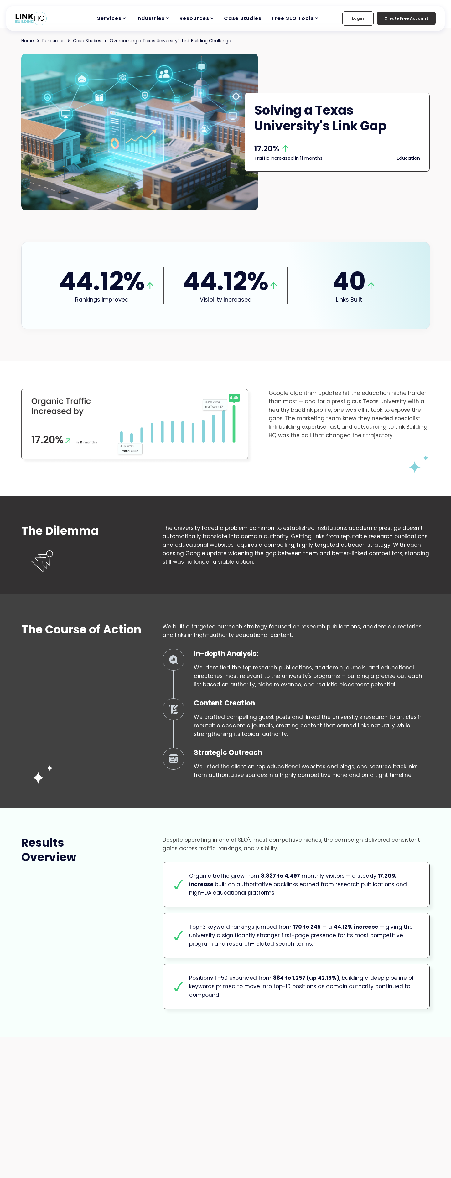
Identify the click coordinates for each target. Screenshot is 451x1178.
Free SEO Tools (293, 18)
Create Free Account (403, 18)
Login (353, 18)
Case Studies (243, 18)
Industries (150, 18)
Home (27, 41)
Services (109, 18)
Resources (194, 18)
